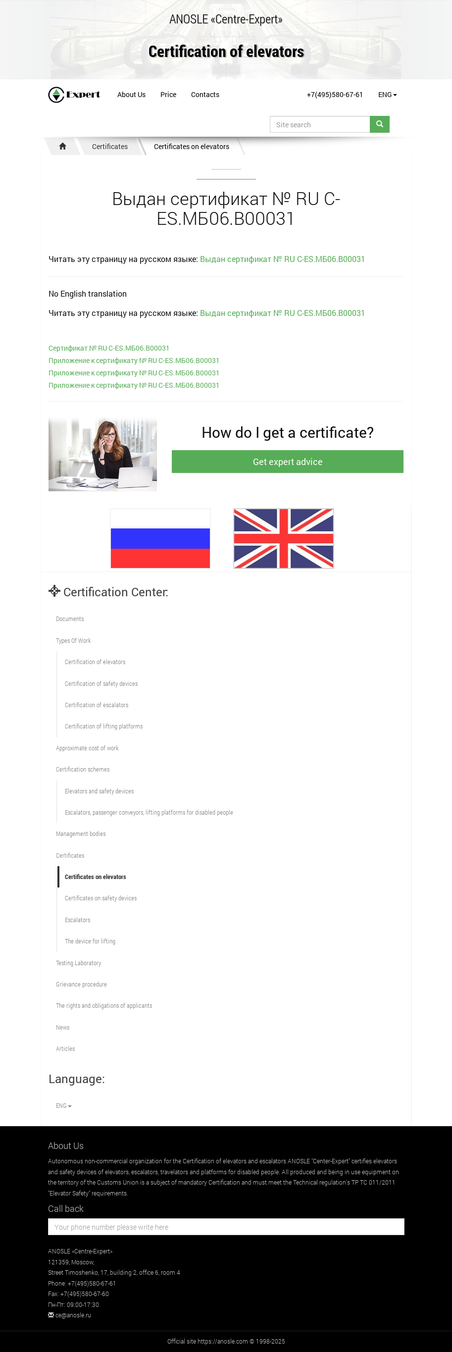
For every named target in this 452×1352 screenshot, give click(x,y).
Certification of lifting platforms (104, 726)
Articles (65, 1048)
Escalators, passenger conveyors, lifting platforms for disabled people (149, 812)
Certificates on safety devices (101, 897)
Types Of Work (73, 640)
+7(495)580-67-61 (335, 94)
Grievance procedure (81, 984)
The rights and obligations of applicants (104, 1005)
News (62, 1027)
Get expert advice (288, 462)
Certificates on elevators (191, 146)
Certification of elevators (226, 51)
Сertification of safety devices (101, 683)
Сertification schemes (82, 769)
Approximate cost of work (87, 747)
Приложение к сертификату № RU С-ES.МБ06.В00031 (134, 360)
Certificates (110, 146)
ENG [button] (387, 94)
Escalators (77, 919)
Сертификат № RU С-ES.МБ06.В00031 (109, 348)
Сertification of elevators (95, 661)
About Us (131, 94)
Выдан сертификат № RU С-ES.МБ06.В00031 (282, 259)
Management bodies (80, 833)
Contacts (205, 94)
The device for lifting (90, 940)
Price (168, 94)
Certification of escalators (96, 704)
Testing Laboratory (78, 962)
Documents (70, 618)
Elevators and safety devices (99, 790)
